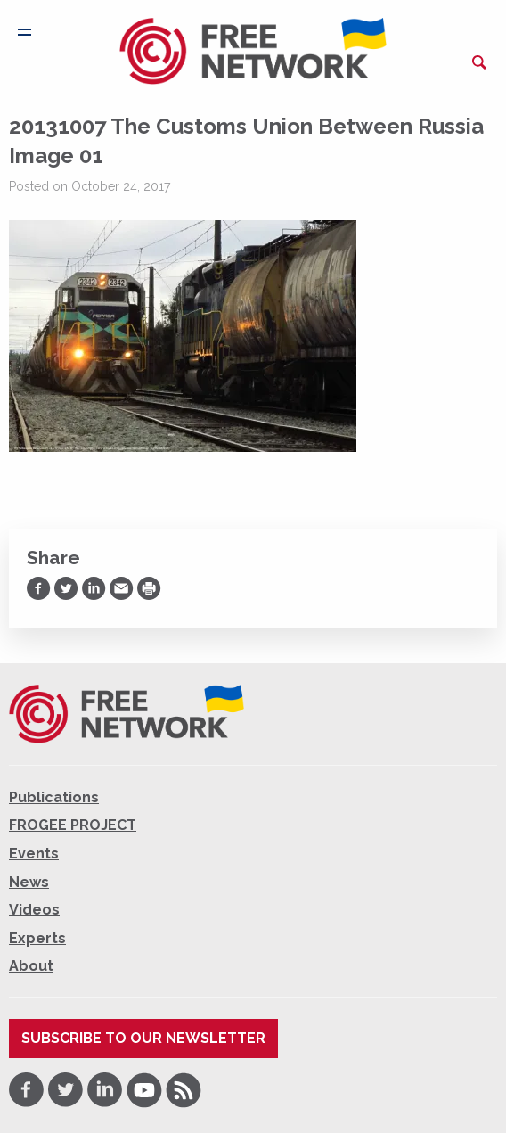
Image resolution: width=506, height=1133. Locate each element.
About (31, 965)
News (29, 882)
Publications (54, 797)
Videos (34, 909)
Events (34, 853)
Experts (37, 938)
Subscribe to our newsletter (143, 1038)
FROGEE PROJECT (72, 825)
